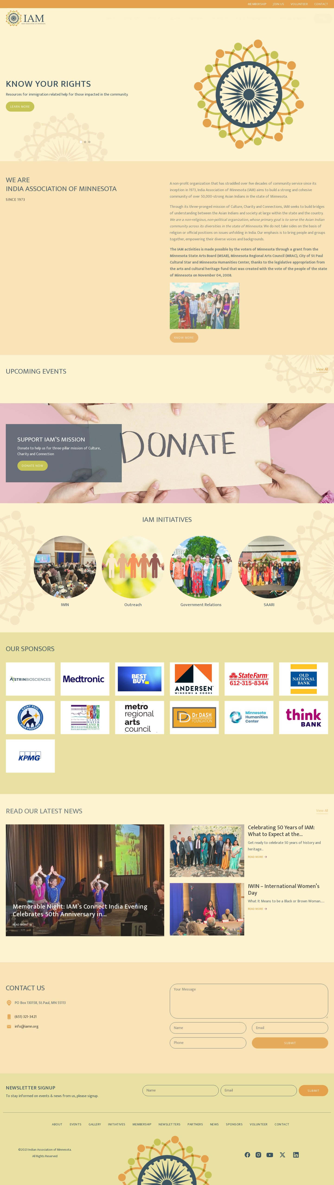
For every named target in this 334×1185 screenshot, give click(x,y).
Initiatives (127, 18)
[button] (81, 142)
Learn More (20, 106)
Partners (191, 18)
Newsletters (170, 1124)
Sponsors (215, 18)
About (105, 18)
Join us (278, 4)
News (216, 1124)
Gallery (170, 18)
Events (150, 18)
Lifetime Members (288, 18)
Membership (256, 4)
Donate (318, 18)
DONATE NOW (32, 465)
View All (322, 370)
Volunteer (299, 4)
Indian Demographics (249, 18)
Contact (321, 4)
